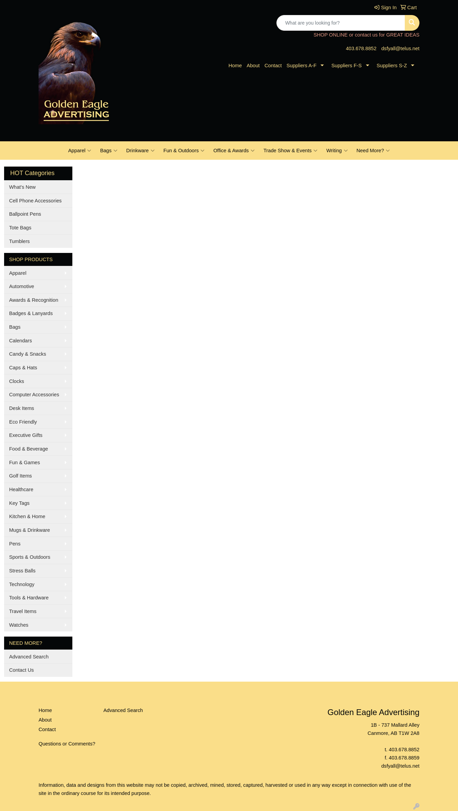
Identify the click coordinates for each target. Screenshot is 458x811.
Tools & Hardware (29, 597)
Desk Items (21, 408)
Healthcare (21, 489)
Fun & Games (24, 462)
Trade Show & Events (290, 150)
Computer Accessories (34, 394)
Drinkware (140, 150)
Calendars (20, 340)
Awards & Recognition (33, 300)
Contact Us (21, 670)
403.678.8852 (361, 48)
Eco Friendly (23, 422)
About (253, 65)
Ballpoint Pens (25, 214)
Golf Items (20, 476)
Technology (21, 584)
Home (235, 65)
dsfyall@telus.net (400, 48)
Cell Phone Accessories (35, 200)
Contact (273, 65)
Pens (14, 543)
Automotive (21, 286)
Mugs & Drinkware (29, 530)
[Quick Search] (340, 23)
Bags (108, 150)
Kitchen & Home (27, 516)
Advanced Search (29, 656)
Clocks (16, 381)
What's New (22, 187)
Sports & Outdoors (30, 557)
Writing (336, 150)
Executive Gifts (26, 435)
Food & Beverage (28, 449)
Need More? (373, 150)
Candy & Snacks (27, 354)
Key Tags (19, 503)
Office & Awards (234, 150)
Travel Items (23, 611)
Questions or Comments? (67, 743)
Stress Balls (22, 570)
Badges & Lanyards (31, 313)
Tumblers (19, 241)
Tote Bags (20, 227)
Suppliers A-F (301, 65)
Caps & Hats (23, 367)
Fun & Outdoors (183, 150)
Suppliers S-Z (392, 65)
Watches (18, 625)
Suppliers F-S (346, 65)
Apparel (79, 150)
